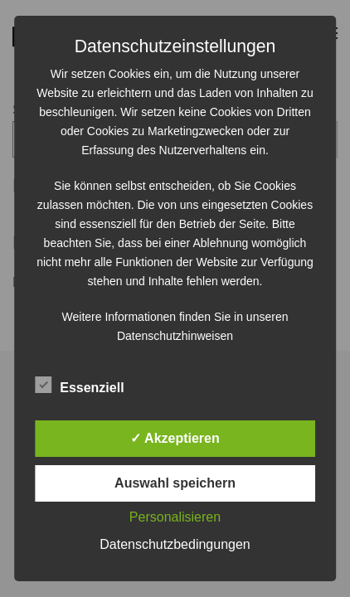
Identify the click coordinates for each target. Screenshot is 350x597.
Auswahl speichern (175, 483)
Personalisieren (175, 517)
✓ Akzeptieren (175, 438)
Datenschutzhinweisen (175, 335)
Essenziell (79, 385)
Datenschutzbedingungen (175, 544)
